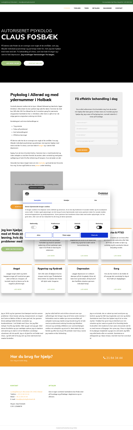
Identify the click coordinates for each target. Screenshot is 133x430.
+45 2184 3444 (128, 2)
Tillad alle (94, 235)
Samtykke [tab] (37, 200)
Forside (67, 8)
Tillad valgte (66, 235)
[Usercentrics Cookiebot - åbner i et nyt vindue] (99, 193)
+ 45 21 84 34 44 (22, 394)
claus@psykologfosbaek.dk (27, 2)
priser (37, 165)
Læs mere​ (51, 256)
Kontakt (119, 8)
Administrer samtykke (36, 187)
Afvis (38, 235)
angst (41, 145)
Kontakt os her (21, 207)
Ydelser (77, 8)
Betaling (96, 8)
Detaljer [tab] (66, 200)
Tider (86, 8)
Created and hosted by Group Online (66, 428)
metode (42, 163)
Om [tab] (95, 200)
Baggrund (107, 8)
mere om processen (14, 249)
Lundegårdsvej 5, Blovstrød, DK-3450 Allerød (26, 392)
